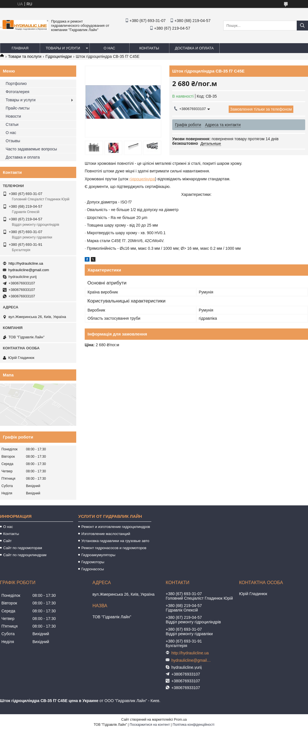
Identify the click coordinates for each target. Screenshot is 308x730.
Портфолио (16, 83)
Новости (13, 116)
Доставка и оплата (194, 48)
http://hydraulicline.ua (25, 263)
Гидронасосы (92, 569)
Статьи (12, 124)
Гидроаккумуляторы (98, 555)
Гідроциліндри (58, 56)
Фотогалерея (17, 91)
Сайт (7, 541)
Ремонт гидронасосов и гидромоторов (113, 548)
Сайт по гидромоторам (22, 548)
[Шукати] (302, 25)
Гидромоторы (92, 562)
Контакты (149, 48)
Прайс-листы (18, 108)
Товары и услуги (63, 48)
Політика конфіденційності (194, 725)
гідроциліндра (142, 179)
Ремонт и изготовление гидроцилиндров (115, 527)
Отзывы (13, 141)
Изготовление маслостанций (105, 534)
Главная (20, 48)
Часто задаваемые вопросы (31, 149)
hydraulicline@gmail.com (28, 270)
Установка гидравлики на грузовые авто (115, 541)
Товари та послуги (24, 56)
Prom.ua (180, 720)
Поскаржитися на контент (150, 725)
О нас (109, 48)
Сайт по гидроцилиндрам (24, 555)
